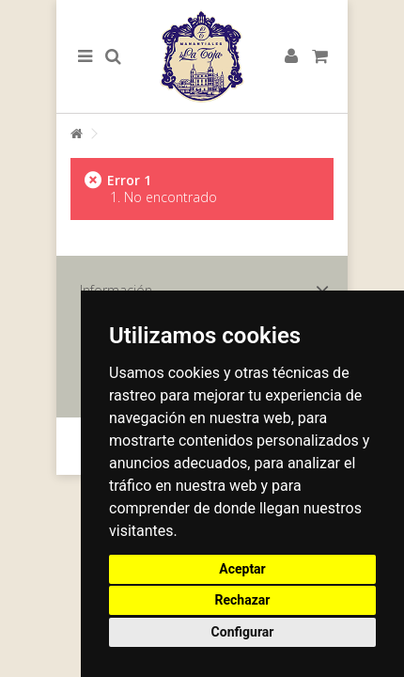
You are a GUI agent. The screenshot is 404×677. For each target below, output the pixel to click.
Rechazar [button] (243, 599)
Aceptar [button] (242, 568)
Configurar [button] (242, 631)
